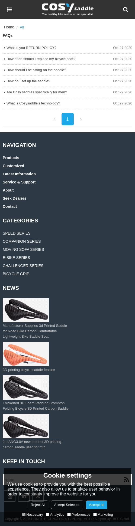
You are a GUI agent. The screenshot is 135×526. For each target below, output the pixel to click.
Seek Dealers (14, 198)
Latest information (19, 174)
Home (9, 27)
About (8, 190)
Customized (13, 166)
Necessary (32, 514)
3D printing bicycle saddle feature (29, 370)
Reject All (38, 505)
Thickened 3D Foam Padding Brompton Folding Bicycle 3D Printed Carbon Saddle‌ (36, 405)
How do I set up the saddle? (28, 81)
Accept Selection (67, 505)
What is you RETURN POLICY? (31, 48)
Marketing (103, 514)
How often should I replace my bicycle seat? (41, 59)
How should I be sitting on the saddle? (36, 70)
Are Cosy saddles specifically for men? (37, 92)
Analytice (55, 514)
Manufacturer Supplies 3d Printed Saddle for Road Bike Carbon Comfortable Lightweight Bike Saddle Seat (35, 331)
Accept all (96, 505)
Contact (10, 206)
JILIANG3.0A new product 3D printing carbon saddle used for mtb (32, 444)
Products (11, 158)
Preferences (79, 514)
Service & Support (19, 182)
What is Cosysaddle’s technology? (33, 103)
